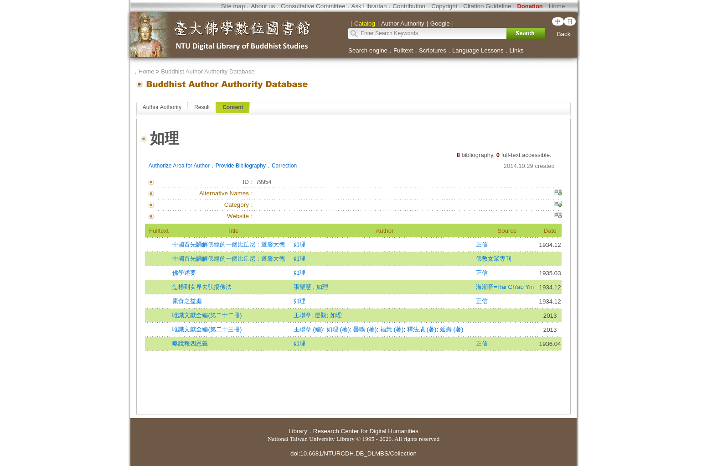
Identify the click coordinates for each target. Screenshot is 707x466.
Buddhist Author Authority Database (207, 71)
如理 (299, 244)
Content (232, 107)
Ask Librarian (369, 6)
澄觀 (320, 315)
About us (263, 6)
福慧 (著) (392, 329)
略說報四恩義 (190, 343)
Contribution (408, 6)
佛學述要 (184, 272)
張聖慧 (303, 286)
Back (564, 34)
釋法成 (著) (422, 329)
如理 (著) (338, 329)
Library (298, 431)
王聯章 (302, 315)
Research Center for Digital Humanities (365, 431)
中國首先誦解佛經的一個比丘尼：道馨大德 (228, 244)
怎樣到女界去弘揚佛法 (202, 286)
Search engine (367, 50)
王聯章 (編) (308, 329)
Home (557, 6)
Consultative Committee (313, 6)
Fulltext (403, 50)
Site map (233, 6)
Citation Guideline (487, 6)
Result (202, 107)
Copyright (444, 6)
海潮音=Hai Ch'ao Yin (505, 286)
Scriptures (432, 50)
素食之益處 (187, 301)
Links (517, 50)
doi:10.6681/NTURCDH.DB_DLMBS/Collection (353, 453)
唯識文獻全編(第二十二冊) (207, 315)
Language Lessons (478, 50)
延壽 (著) (452, 329)
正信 (482, 244)
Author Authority (162, 107)
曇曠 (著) (365, 329)
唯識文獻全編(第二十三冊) (207, 329)
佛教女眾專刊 (493, 258)
